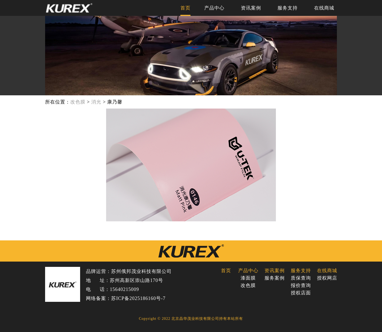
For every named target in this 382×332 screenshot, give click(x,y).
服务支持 (287, 8)
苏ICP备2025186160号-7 (138, 298)
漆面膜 (248, 278)
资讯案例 (251, 8)
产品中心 (214, 8)
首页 (185, 8)
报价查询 (301, 285)
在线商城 (324, 8)
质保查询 (301, 278)
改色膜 (77, 102)
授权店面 (301, 292)
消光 (96, 102)
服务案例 (274, 278)
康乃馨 (114, 102)
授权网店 (327, 278)
